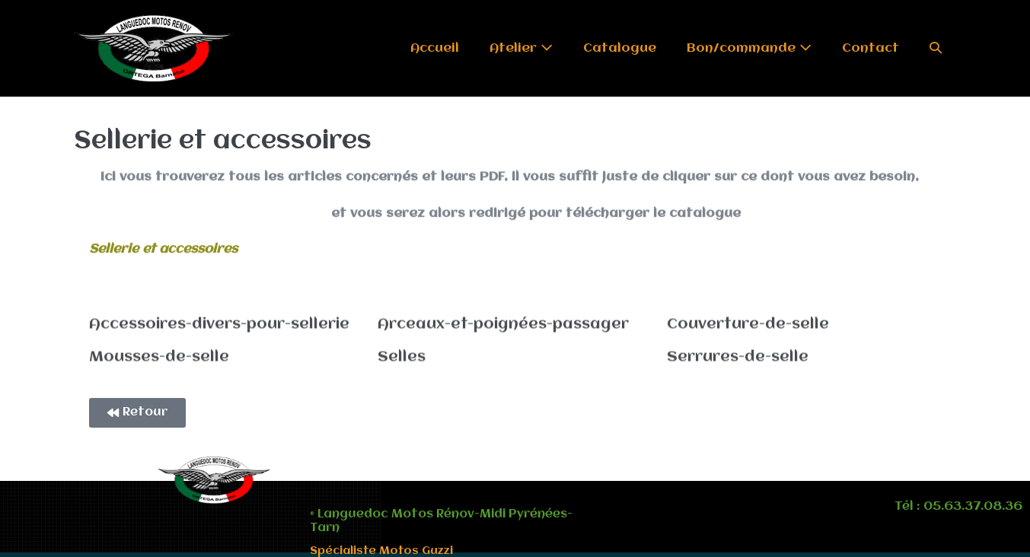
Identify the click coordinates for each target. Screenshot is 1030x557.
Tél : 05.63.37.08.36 (958, 507)
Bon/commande (749, 48)
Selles (402, 355)
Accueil (434, 48)
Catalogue (619, 48)
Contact (870, 48)
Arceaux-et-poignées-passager (503, 323)
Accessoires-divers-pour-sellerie (219, 323)
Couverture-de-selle (748, 323)
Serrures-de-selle (737, 355)
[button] (935, 48)
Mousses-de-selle (159, 355)
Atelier (521, 48)
